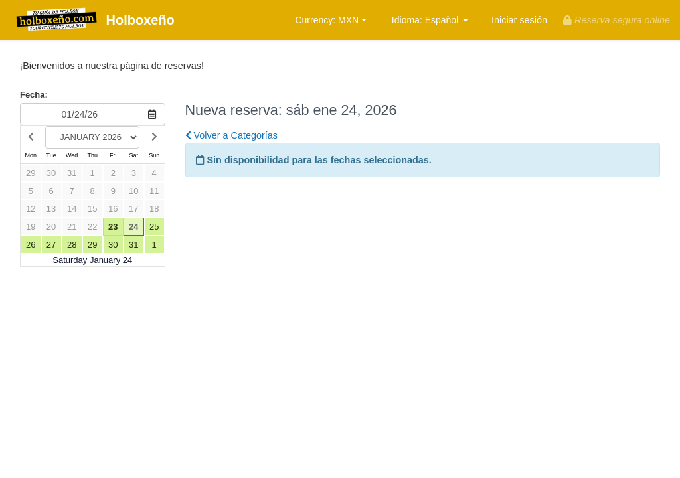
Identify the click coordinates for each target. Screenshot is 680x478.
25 (154, 227)
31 (71, 173)
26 (30, 245)
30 (51, 173)
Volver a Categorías (231, 135)
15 (92, 209)
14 (71, 209)
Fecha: (34, 95)
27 (51, 245)
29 (30, 173)
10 (133, 191)
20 (51, 227)
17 (133, 209)
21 (71, 227)
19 (30, 227)
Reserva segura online (616, 20)
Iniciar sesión (519, 20)
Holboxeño (92, 21)
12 (30, 209)
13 (51, 209)
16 (113, 209)
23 (113, 227)
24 (133, 227)
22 (92, 227)
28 (71, 245)
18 (154, 209)
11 (154, 191)
